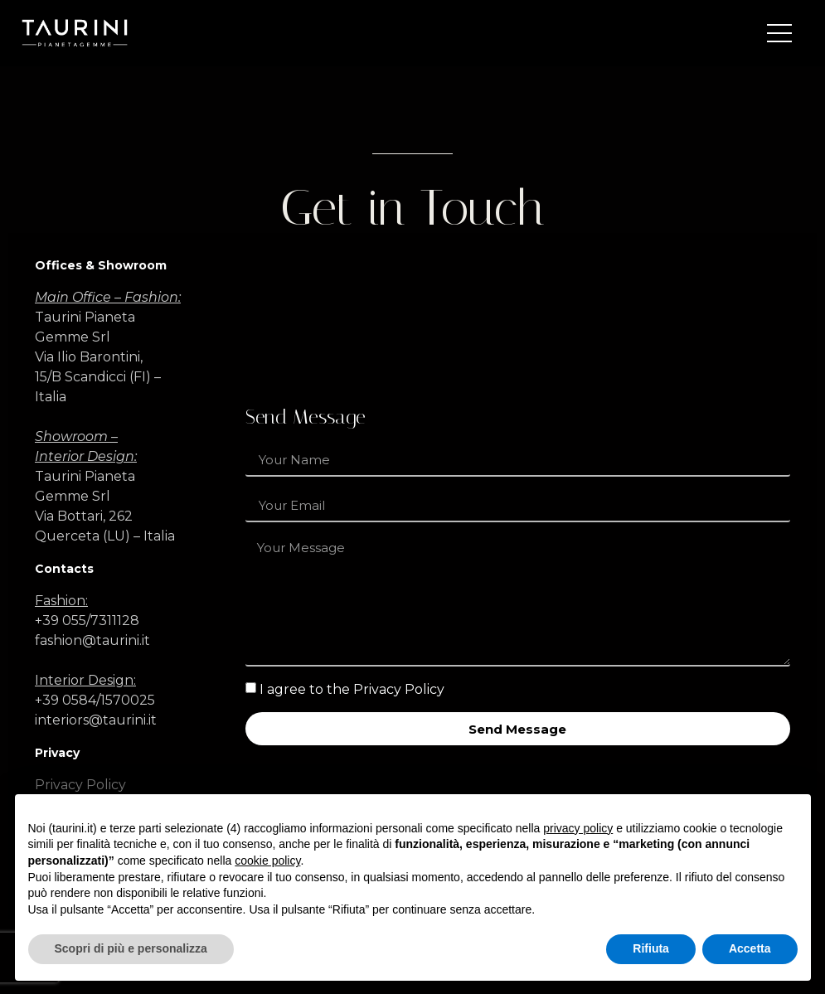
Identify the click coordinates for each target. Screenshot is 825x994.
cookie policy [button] (267, 860)
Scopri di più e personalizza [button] (131, 948)
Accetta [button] (750, 948)
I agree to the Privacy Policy (352, 689)
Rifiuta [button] (651, 948)
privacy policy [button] (578, 828)
